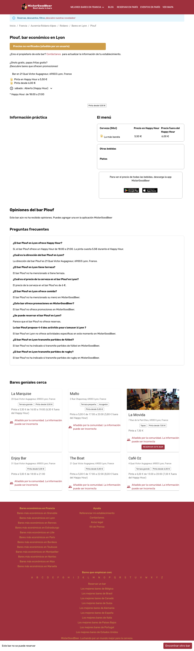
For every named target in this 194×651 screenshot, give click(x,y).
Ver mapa (168, 7)
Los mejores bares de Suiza (97, 603)
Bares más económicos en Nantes (37, 556)
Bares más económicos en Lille (37, 532)
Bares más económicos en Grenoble (37, 513)
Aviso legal (97, 522)
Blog (111, 7)
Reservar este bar (153, 447)
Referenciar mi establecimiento (96, 513)
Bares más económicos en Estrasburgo (37, 527)
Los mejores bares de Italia (97, 617)
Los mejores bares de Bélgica (97, 588)
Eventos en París (150, 7)
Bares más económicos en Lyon (37, 518)
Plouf (93, 25)
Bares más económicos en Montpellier (37, 551)
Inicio (13, 25)
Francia (23, 25)
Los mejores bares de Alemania (97, 608)
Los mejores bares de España (97, 612)
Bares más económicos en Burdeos (37, 542)
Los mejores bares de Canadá (97, 598)
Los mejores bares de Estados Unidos (97, 632)
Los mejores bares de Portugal (97, 627)
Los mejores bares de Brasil (97, 593)
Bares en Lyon (79, 25)
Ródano (64, 25)
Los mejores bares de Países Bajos (97, 622)
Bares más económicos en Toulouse (37, 547)
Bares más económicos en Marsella (37, 566)
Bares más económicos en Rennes (37, 522)
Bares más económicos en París (37, 537)
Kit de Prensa (97, 526)
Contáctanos (53, 54)
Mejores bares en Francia (85, 7)
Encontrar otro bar (177, 645)
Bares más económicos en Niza (37, 561)
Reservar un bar (97, 583)
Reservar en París (127, 7)
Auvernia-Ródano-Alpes (43, 25)
